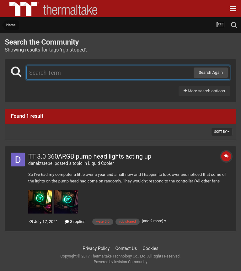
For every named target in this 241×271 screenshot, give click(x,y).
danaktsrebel (41, 163)
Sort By (221, 131)
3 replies (75, 221)
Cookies (150, 248)
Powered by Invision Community (120, 262)
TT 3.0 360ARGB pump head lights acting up (89, 156)
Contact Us (126, 248)
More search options (204, 91)
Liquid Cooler (101, 163)
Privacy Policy (96, 248)
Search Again (211, 72)
